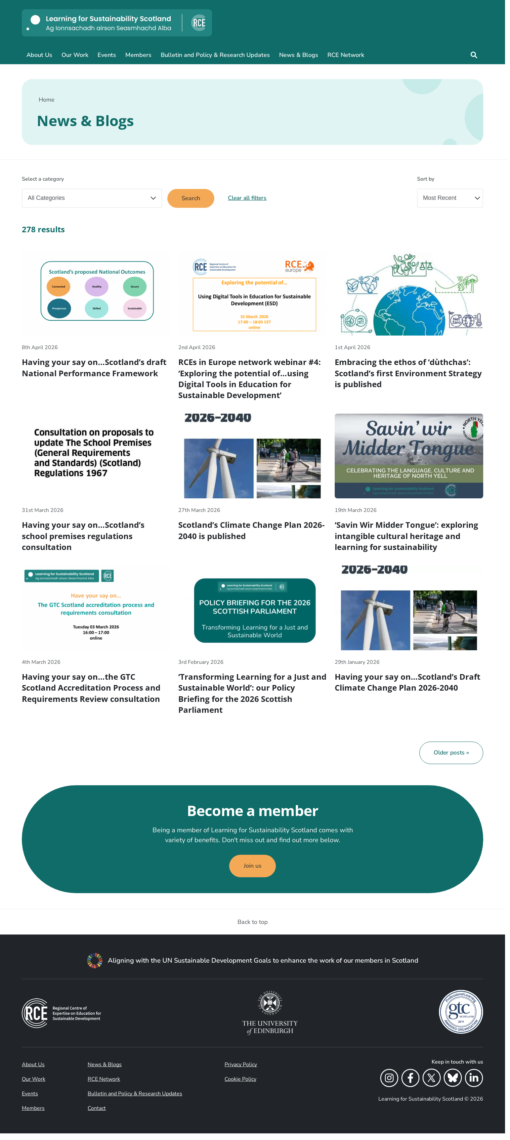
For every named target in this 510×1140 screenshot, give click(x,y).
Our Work (75, 55)
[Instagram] (389, 1085)
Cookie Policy (240, 1085)
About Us (39, 55)
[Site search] (474, 55)
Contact (97, 1114)
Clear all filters (250, 199)
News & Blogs (298, 55)
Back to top (252, 929)
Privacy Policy (241, 1071)
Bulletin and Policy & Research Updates (215, 55)
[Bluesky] (453, 1085)
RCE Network (345, 55)
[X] (431, 1085)
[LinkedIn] (474, 1085)
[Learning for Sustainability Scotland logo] (117, 22)
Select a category (43, 179)
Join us (253, 872)
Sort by (425, 179)
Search (191, 199)
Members (138, 55)
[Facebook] (410, 1085)
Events (107, 55)
